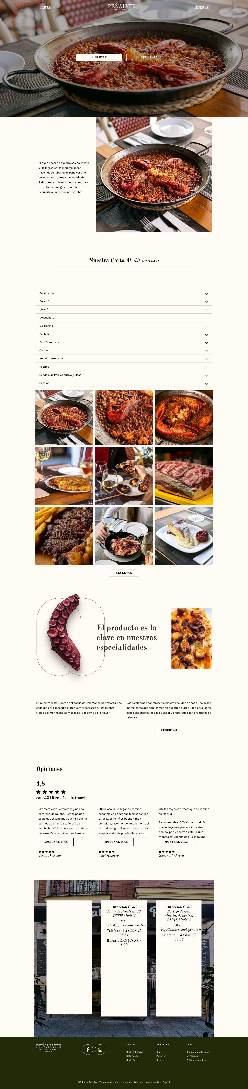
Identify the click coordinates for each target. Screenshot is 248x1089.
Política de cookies (196, 1060)
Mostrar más (56, 841)
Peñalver (161, 1055)
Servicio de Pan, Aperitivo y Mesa (124, 375)
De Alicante (124, 294)
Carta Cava (132, 1060)
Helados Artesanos (124, 359)
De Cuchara (124, 318)
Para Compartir (124, 343)
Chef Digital (163, 1082)
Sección (124, 383)
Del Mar (124, 335)
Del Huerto (124, 326)
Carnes (124, 351)
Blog (158, 1052)
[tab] (124, 293)
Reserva (160, 1060)
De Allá (124, 310)
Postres (124, 367)
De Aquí (124, 302)
